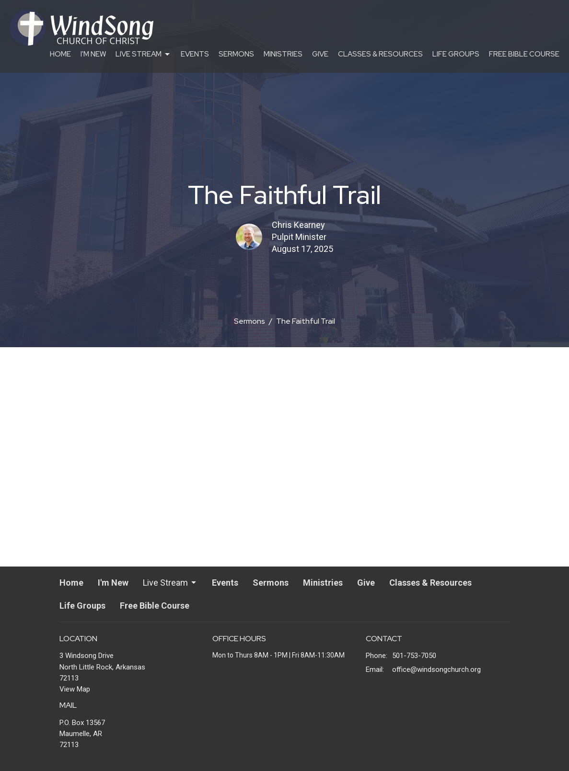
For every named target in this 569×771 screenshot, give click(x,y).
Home (60, 54)
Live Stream (143, 54)
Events (195, 54)
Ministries (283, 54)
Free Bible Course (524, 54)
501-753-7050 (414, 655)
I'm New (93, 54)
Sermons (236, 54)
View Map (74, 689)
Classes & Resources (380, 54)
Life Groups (455, 54)
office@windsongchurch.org (436, 669)
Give (320, 54)
